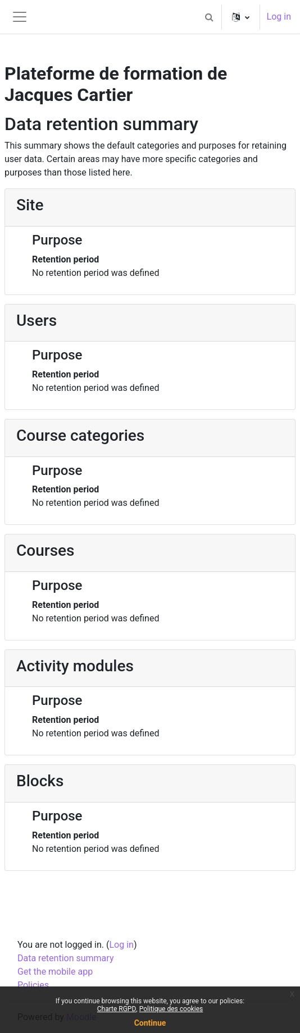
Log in (279, 16)
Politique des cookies (171, 1009)
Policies (33, 985)
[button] (209, 17)
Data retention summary (65, 958)
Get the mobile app (55, 971)
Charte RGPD (117, 1009)
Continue (150, 1022)
